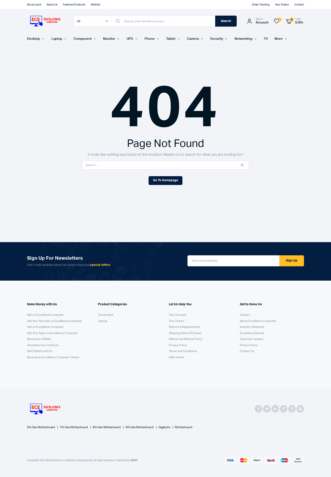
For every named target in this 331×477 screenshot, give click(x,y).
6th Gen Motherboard (41, 427)
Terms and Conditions (183, 351)
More (279, 38)
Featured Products (74, 4)
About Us (52, 4)
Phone (150, 38)
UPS (130, 38)
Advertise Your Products (43, 345)
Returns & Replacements (184, 327)
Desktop (33, 38)
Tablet (170, 38)
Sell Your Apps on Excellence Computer (52, 333)
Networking (243, 38)
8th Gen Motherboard (107, 427)
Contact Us (247, 351)
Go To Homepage (165, 180)
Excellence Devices (252, 333)
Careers (245, 315)
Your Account (177, 315)
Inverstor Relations (252, 327)
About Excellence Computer (258, 321)
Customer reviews (252, 339)
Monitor (109, 38)
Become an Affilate (39, 339)
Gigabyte (164, 427)
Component (83, 38)
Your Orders (282, 4)
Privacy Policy (178, 345)
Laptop (56, 38)
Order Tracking (260, 4)
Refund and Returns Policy (185, 339)
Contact (299, 4)
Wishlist (95, 4)
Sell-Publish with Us (39, 351)
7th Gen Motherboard (74, 427)
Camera (193, 38)
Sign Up (291, 260)
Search (226, 21)
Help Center (176, 357)
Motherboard (183, 427)
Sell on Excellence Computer (45, 315)
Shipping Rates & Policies (185, 333)
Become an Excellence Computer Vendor (53, 357)
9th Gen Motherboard (139, 427)
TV (266, 38)
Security (216, 38)
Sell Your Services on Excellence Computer (54, 321)
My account (34, 4)
